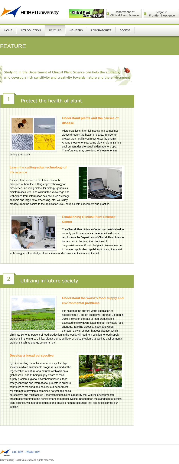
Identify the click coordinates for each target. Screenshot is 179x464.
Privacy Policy (32, 452)
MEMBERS (76, 30)
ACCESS (125, 30)
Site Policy (17, 452)
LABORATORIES (101, 30)
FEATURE (55, 30)
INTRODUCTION (31, 30)
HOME (8, 30)
